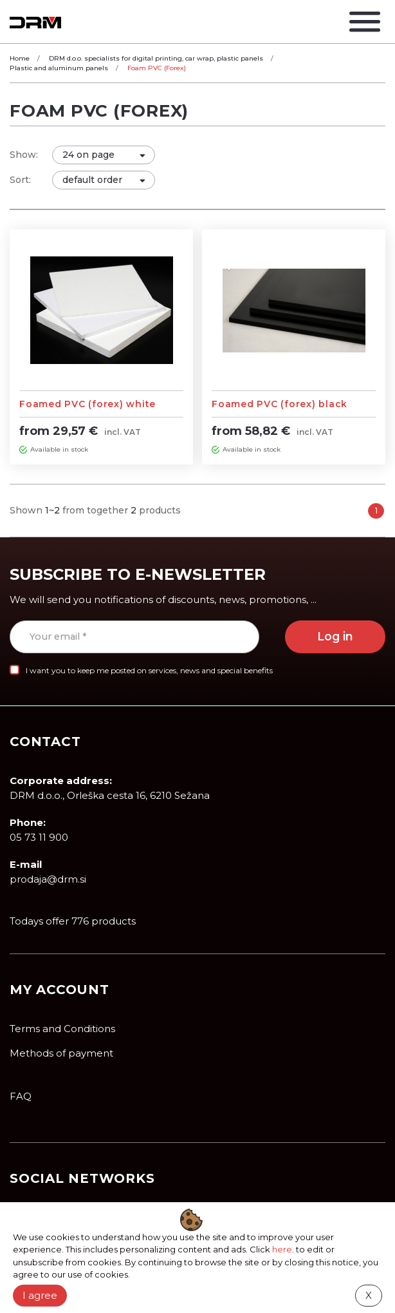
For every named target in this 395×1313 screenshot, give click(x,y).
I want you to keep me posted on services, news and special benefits (149, 670)
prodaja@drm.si (48, 879)
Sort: (20, 180)
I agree (40, 1295)
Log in (335, 636)
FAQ (21, 1096)
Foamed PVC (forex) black (279, 404)
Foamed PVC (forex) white (87, 404)
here (282, 1249)
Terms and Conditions (62, 1028)
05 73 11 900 (39, 837)
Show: (24, 154)
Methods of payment (61, 1053)
